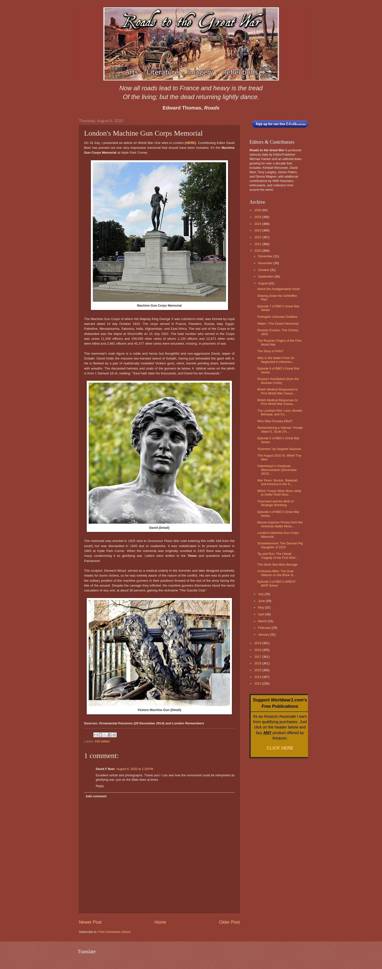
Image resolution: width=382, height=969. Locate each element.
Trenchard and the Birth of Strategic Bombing (275, 503)
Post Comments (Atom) (114, 932)
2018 (258, 650)
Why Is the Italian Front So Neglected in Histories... (275, 359)
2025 (258, 217)
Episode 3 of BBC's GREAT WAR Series (276, 583)
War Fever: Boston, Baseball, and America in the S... (277, 482)
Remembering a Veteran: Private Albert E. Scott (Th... (280, 429)
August (263, 283)
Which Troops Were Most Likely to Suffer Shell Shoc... (279, 492)
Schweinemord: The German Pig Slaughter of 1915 (280, 545)
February (264, 627)
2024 (258, 224)
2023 (258, 230)
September (266, 276)
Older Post (229, 922)
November (265, 263)
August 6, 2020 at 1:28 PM (134, 769)
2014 (258, 677)
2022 (258, 237)
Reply (100, 786)
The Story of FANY (270, 351)
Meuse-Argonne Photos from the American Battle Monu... (280, 524)
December (265, 256)
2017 (258, 657)
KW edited (102, 741)
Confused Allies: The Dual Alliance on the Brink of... (276, 573)
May (261, 607)
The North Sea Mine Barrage (277, 564)
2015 (258, 670)
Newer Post (90, 922)
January (264, 634)
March (262, 621)
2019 (258, 643)
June (262, 601)
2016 (258, 663)
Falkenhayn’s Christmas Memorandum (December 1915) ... (277, 469)
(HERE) (190, 143)
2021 (258, 244)
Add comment (96, 796)
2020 (258, 250)
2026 (258, 210)
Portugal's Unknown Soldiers (277, 317)
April (261, 614)
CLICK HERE (280, 748)
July (261, 594)
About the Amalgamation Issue (278, 289)
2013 (258, 683)
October (264, 270)
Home (160, 922)
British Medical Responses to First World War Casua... (277, 391)
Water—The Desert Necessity (278, 323)
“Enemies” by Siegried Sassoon (279, 449)
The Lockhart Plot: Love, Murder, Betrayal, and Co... (280, 412)
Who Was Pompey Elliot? (275, 421)
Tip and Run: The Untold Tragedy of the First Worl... (277, 555)
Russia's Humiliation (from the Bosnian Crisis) (278, 380)
